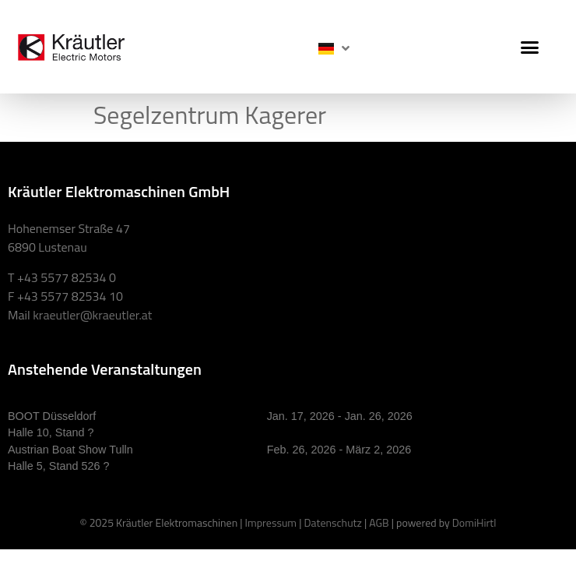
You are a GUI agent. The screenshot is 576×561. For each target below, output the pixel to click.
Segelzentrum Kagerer (209, 114)
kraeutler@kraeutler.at (92, 314)
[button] (530, 47)
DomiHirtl (474, 522)
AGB (378, 522)
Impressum (271, 522)
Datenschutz (332, 522)
